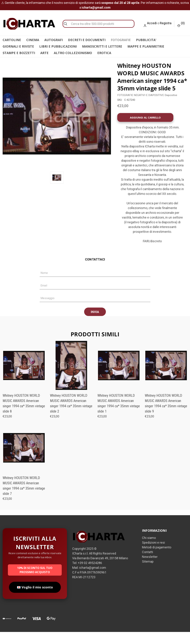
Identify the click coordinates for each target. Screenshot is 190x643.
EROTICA (104, 53)
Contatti (147, 563)
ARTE (44, 53)
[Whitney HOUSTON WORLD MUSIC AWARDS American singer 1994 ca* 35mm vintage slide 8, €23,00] (24, 376)
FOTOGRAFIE (121, 40)
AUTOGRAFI (53, 40)
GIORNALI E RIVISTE (18, 46)
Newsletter (150, 568)
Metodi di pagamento (156, 558)
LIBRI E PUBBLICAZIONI (58, 46)
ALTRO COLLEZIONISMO (73, 53)
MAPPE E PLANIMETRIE (145, 46)
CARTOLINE (12, 40)
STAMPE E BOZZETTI (19, 53)
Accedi (152, 23)
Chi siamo (149, 549)
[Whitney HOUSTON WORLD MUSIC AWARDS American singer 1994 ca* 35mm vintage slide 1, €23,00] (119, 376)
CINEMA (32, 40)
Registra (165, 23)
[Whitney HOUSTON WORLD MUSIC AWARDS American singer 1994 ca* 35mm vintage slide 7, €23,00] (24, 458)
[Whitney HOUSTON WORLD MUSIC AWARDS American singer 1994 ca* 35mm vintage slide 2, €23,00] (71, 376)
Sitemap (148, 572)
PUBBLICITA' (146, 40)
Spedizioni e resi (153, 553)
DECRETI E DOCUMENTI (87, 40)
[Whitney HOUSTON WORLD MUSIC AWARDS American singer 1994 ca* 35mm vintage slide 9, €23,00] (166, 376)
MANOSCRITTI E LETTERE (102, 46)
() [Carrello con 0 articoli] (181, 24)
